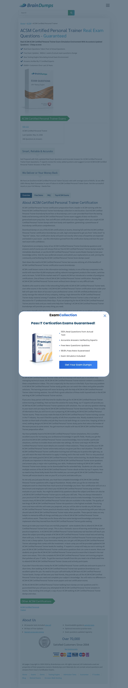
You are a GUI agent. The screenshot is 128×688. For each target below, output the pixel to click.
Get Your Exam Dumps (78, 364)
